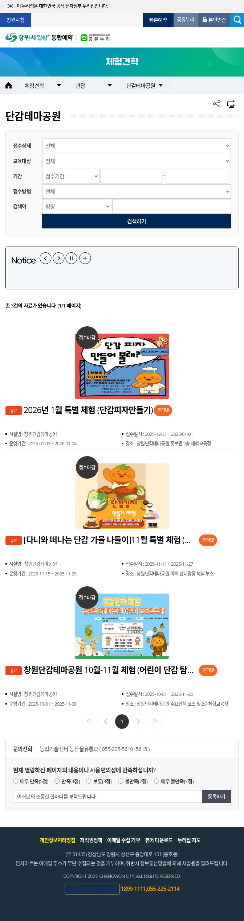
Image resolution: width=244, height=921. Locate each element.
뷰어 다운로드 (158, 840)
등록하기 (216, 796)
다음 (59, 258)
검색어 (20, 206)
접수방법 (22, 191)
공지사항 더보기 (85, 258)
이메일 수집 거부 (123, 840)
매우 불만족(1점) (177, 781)
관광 (80, 85)
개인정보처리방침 (57, 840)
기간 (17, 176)
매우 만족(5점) (34, 781)
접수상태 (22, 145)
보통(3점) (102, 781)
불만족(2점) (136, 781)
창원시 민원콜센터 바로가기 (92, 889)
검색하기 (136, 221)
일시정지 (71, 258)
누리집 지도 (189, 840)
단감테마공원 (140, 85)
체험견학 (34, 85)
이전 (46, 258)
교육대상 (22, 160)
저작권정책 (91, 840)
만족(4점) (70, 781)
